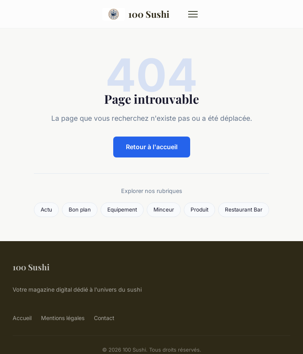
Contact (104, 318)
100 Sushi (136, 14)
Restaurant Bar (243, 209)
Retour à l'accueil (152, 147)
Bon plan (80, 209)
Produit (199, 209)
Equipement (122, 209)
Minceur (163, 209)
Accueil (22, 318)
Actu (46, 209)
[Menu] (193, 14)
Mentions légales (62, 318)
